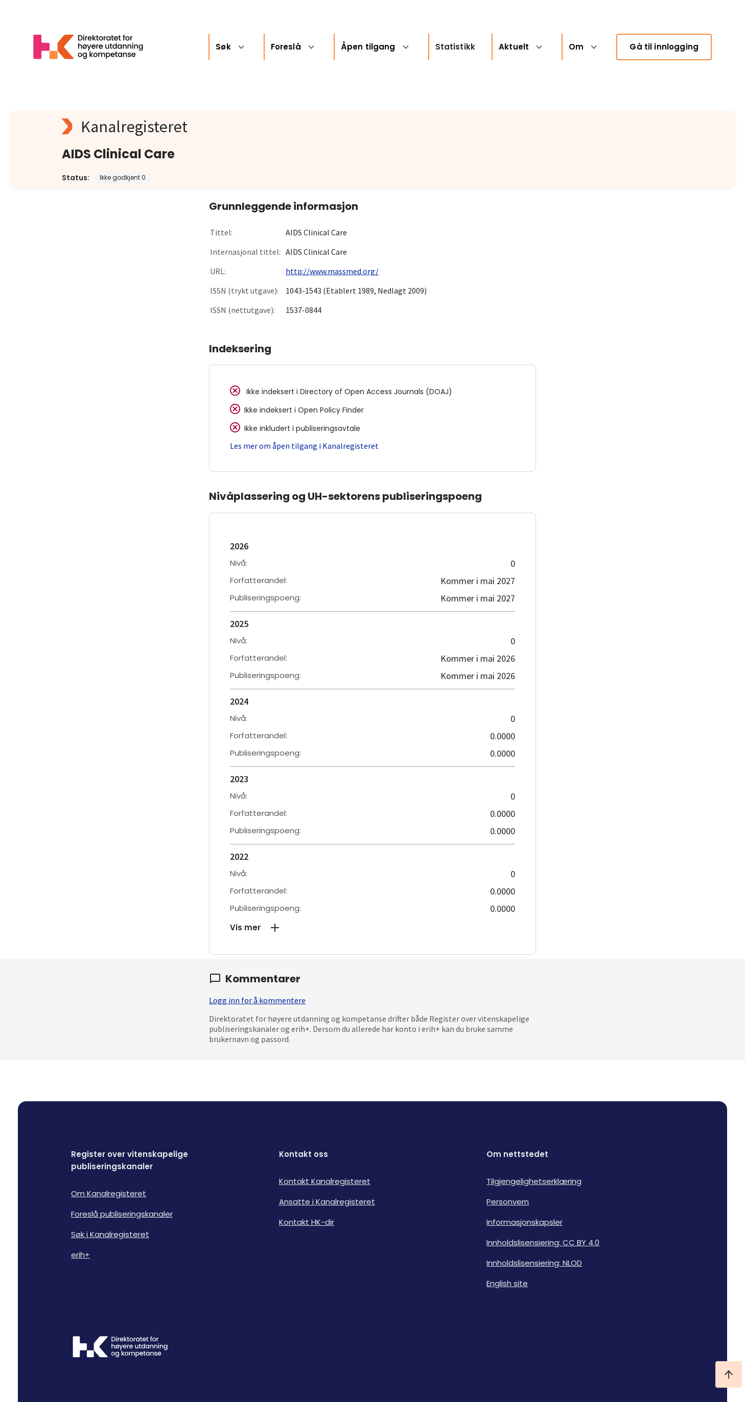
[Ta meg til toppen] (728, 1374)
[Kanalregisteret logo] (266, 126)
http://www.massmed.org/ (332, 271)
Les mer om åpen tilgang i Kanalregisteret (304, 446)
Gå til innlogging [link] (664, 46)
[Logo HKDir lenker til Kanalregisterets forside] (94, 47)
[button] (372, 928)
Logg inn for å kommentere (257, 1000)
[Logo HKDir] (120, 1348)
